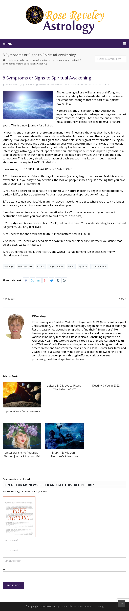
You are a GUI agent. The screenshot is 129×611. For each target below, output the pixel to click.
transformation (40, 60)
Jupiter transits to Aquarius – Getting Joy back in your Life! (22, 454)
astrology (8, 266)
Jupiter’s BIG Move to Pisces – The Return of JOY (64, 387)
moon (71, 266)
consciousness (59, 60)
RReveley (13, 84)
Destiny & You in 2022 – (107, 385)
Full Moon (24, 60)
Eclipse (12, 60)
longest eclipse (56, 266)
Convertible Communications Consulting (81, 606)
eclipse (40, 266)
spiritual (74, 60)
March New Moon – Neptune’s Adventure (64, 454)
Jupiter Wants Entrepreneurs (22, 411)
